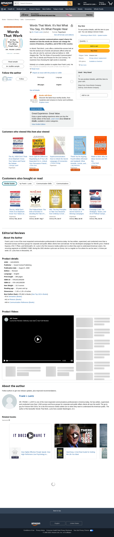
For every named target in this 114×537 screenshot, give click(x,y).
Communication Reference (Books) (21, 302)
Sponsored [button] (6, 420)
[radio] (9, 183)
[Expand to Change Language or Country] (63, 523)
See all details (35, 90)
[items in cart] (110, 3)
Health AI (11, 9)
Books (80, 9)
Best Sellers (47, 9)
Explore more (44, 102)
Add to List (85, 95)
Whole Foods (98, 9)
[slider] (34, 360)
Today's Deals (58, 9)
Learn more (55, 119)
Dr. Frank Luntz (37, 32)
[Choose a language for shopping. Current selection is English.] (56, 523)
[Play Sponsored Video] (30, 435)
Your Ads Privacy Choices (81, 530)
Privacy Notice (40, 530)
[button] (3, 9)
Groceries (88, 9)
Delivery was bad (29, 321)
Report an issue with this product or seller (46, 73)
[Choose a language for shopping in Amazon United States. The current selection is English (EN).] (77, 3)
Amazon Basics (34, 9)
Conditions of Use (29, 530)
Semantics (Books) (15, 296)
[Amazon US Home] (35, 524)
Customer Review (16, 321)
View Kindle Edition (38, 124)
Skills (22, 19)
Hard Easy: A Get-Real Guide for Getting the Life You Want (80, 453)
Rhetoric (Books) (15, 299)
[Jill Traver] (14, 318)
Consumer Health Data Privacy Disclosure (59, 530)
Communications (30, 19)
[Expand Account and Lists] (96, 4)
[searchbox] (43, 3)
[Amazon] (6, 3)
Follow (21, 79)
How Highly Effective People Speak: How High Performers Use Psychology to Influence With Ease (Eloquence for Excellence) (35, 453)
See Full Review (43, 321)
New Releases (70, 9)
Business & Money (13, 19)
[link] (18, 160)
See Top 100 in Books (39, 294)
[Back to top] (57, 513)
